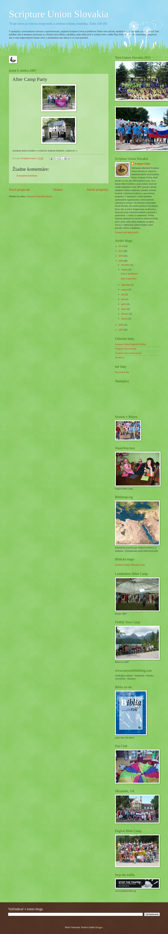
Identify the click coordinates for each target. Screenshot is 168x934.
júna (123, 299)
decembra (125, 265)
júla (123, 294)
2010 (120, 256)
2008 (120, 325)
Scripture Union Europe (126, 348)
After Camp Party (129, 278)
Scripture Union (142, 164)
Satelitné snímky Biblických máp (130, 565)
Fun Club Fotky (122, 372)
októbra (125, 269)
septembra (126, 285)
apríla (124, 304)
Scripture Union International (128, 353)
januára (124, 318)
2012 (120, 246)
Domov (58, 189)
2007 (120, 330)
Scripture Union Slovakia (58, 14)
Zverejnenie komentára (26, 175)
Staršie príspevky (97, 189)
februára (125, 314)
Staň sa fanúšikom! (129, 274)
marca (124, 309)
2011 (120, 251)
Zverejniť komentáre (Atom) (39, 196)
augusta (125, 289)
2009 (120, 261)
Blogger (98, 927)
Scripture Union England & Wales (130, 344)
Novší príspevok (19, 189)
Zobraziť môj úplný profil (126, 232)
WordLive (119, 357)
